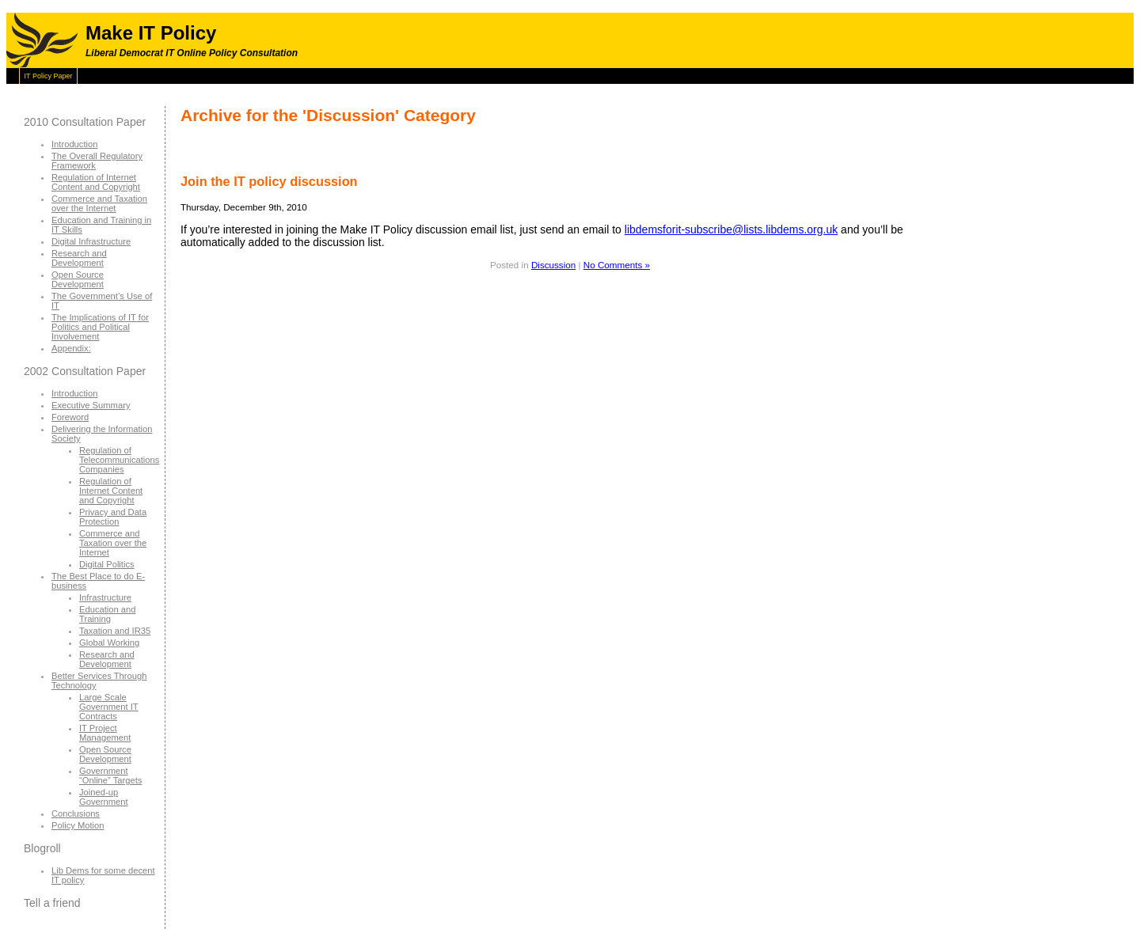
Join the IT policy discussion (269, 181)
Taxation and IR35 (114, 630)
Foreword (70, 417)
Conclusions (75, 813)
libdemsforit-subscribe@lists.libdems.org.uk (731, 229)
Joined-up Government (103, 796)
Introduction (74, 144)
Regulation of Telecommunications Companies (119, 460)
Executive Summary (90, 405)
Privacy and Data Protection (112, 516)
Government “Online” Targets (110, 775)
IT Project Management (105, 732)
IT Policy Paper (49, 76)
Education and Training (107, 614)
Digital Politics (107, 564)
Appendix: (71, 348)
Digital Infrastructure (91, 241)
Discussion (553, 265)
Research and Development (79, 257)
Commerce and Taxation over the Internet (99, 203)
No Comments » (616, 265)
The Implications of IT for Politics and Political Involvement (100, 327)
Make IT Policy (151, 33)
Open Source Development (77, 279)
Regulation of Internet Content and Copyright (95, 182)
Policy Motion (77, 825)
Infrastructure (105, 597)
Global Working (109, 642)
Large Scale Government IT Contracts (109, 706)
